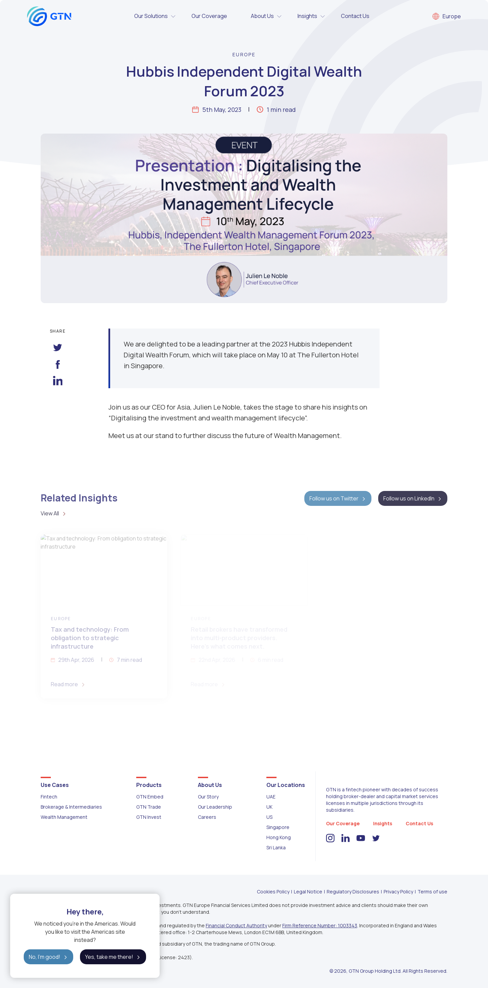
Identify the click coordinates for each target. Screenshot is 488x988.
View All (54, 513)
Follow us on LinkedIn (412, 498)
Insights (312, 16)
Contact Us (355, 16)
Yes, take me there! (113, 957)
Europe (446, 16)
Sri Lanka (276, 847)
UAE (271, 796)
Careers (207, 817)
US (269, 817)
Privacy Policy (398, 891)
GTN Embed (149, 796)
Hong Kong (278, 837)
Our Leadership (215, 807)
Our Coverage (209, 16)
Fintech (49, 796)
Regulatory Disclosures (353, 891)
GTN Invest (148, 817)
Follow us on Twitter (337, 498)
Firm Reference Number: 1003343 (319, 925)
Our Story (208, 796)
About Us (266, 16)
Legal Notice (308, 891)
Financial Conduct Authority (236, 925)
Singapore (277, 827)
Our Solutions (155, 16)
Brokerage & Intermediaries (71, 807)
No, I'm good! (48, 957)
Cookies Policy (273, 891)
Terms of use (432, 891)
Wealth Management (64, 817)
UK (269, 807)
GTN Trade (148, 807)
